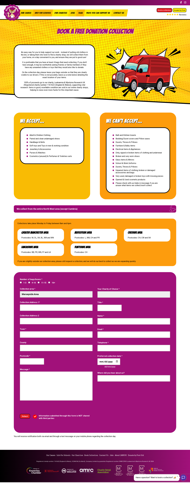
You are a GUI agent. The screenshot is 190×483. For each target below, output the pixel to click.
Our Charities (60, 13)
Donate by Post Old (136, 456)
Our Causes (26, 13)
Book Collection (91, 456)
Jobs (73, 13)
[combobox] (56, 307)
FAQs (80, 13)
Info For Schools (43, 13)
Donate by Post (176, 12)
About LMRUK (121, 456)
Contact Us (119, 13)
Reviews (176, 17)
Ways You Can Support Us (98, 13)
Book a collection (175, 7)
